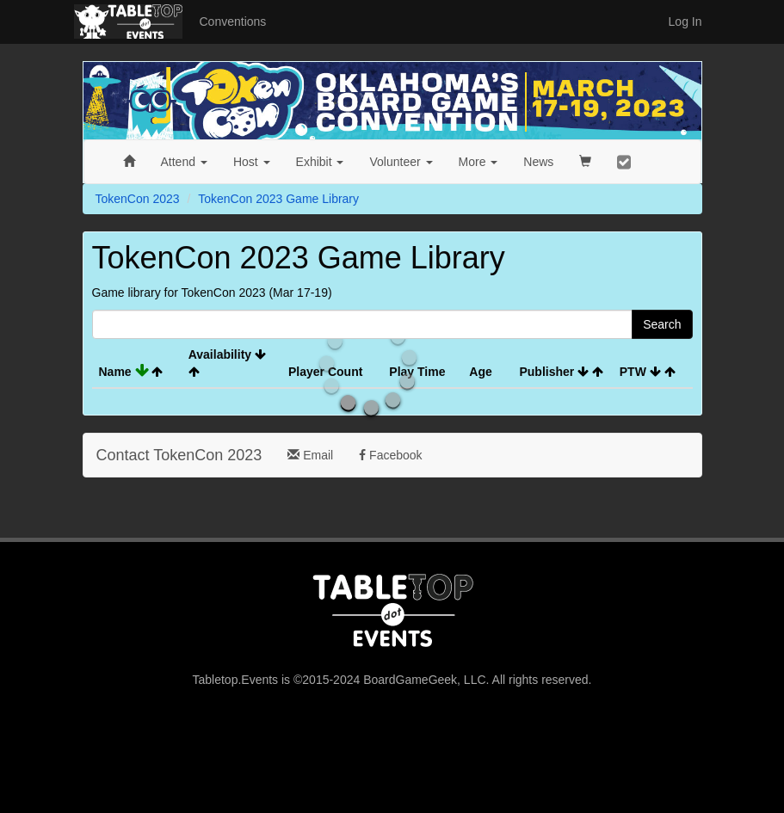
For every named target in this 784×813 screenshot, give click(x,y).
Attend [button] (184, 162)
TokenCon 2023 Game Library (278, 199)
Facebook (390, 455)
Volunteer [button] (400, 162)
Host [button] (251, 162)
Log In (685, 21)
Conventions (233, 21)
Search (662, 324)
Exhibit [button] (320, 162)
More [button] (478, 162)
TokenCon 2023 (138, 199)
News (538, 162)
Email (310, 455)
